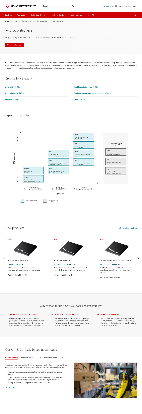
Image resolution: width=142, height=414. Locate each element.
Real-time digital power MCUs (86, 87)
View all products (14, 45)
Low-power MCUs (12, 99)
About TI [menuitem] (91, 15)
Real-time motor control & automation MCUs (91, 93)
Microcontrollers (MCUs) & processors (34, 21)
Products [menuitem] (8, 15)
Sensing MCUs (80, 99)
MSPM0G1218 (71, 258)
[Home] (20, 6)
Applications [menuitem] (21, 15)
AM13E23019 (117, 258)
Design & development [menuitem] (38, 15)
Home (7, 21)
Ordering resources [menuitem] (75, 15)
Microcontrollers (58, 21)
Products (15, 21)
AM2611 (25, 258)
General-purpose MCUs (14, 93)
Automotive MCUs (12, 87)
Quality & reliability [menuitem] (57, 15)
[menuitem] (135, 15)
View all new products (128, 228)
